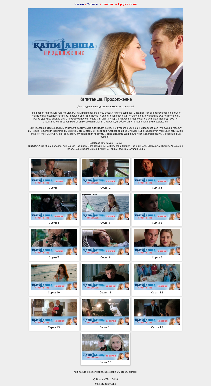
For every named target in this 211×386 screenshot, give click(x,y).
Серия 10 (54, 291)
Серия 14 (105, 325)
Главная (79, 4)
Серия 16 (105, 360)
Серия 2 (105, 186)
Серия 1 (54, 186)
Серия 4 (54, 221)
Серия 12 (157, 291)
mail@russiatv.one (105, 383)
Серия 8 (105, 256)
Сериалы (93, 4)
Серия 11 (105, 291)
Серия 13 (54, 325)
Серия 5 (105, 221)
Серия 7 (54, 256)
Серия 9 (157, 256)
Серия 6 (157, 221)
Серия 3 (157, 186)
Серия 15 (157, 325)
